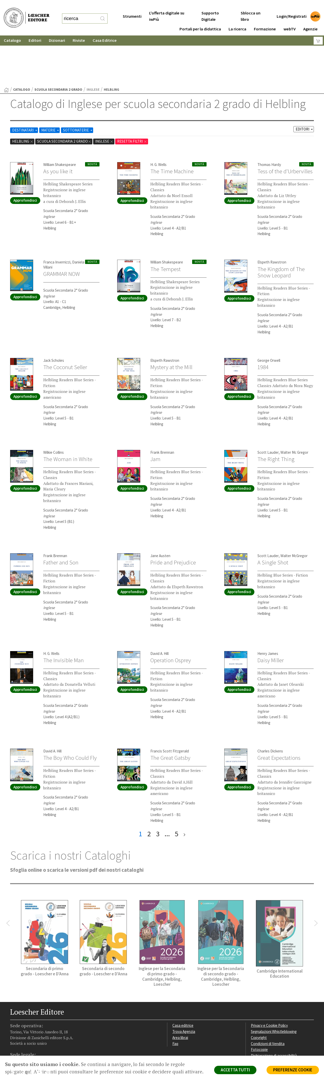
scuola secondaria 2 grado (58, 40)
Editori (35, 30)
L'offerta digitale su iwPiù (166, 6)
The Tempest (165, 219)
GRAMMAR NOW (61, 224)
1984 (263, 317)
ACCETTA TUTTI (235, 1070)
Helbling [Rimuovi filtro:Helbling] (22, 91)
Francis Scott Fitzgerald (169, 701)
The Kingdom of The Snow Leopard (281, 223)
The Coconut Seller (65, 317)
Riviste (79, 30)
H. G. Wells (158, 115)
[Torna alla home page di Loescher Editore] (27, 12)
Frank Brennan (162, 403)
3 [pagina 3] (157, 784)
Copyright (259, 988)
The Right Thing (275, 409)
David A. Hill (159, 604)
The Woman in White (67, 409)
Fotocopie (259, 1000)
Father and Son (60, 513)
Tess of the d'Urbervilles (285, 121)
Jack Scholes (53, 311)
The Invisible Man (63, 610)
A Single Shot (272, 513)
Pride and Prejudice (173, 513)
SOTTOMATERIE (78, 80)
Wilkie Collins (53, 403)
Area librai (180, 988)
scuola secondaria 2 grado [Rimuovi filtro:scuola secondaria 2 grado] (64, 91)
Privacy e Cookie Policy (269, 976)
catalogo (21, 40)
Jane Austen (160, 506)
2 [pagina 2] (149, 784)
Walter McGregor (294, 506)
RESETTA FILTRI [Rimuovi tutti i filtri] (132, 91)
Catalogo (12, 30)
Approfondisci (25, 150)
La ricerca (237, 19)
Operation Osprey (170, 610)
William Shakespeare (59, 115)
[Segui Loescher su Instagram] (23, 1024)
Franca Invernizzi (56, 212)
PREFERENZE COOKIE (292, 1070)
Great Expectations (278, 708)
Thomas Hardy (269, 115)
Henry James (267, 604)
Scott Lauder (268, 403)
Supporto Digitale (210, 6)
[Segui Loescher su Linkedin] (32, 1024)
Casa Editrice (105, 30)
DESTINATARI (25, 80)
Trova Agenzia (183, 982)
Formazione (265, 19)
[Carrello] (318, 30)
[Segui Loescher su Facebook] (14, 1024)
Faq (175, 994)
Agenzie (310, 19)
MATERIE (50, 80)
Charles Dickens (270, 701)
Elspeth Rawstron (271, 212)
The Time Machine (172, 121)
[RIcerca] (102, 13)
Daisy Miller (270, 610)
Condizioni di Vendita (268, 994)
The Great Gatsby (170, 708)
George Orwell (268, 311)
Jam (155, 409)
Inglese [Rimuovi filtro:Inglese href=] (104, 91)
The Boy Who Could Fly (70, 708)
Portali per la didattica (200, 19)
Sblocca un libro (250, 6)
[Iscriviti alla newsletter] (50, 1023)
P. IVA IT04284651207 (27, 1044)
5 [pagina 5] (176, 784)
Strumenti (132, 6)
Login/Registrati (292, 6)
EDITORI (305, 79)
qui (28, 1072)
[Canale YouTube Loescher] (41, 1024)
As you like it (58, 121)
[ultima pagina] (184, 784)
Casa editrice (182, 976)
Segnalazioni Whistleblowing (274, 982)
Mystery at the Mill (171, 317)
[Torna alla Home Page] (6, 40)
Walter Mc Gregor (294, 403)
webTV (290, 19)
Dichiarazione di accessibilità (274, 1006)
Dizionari (57, 30)
